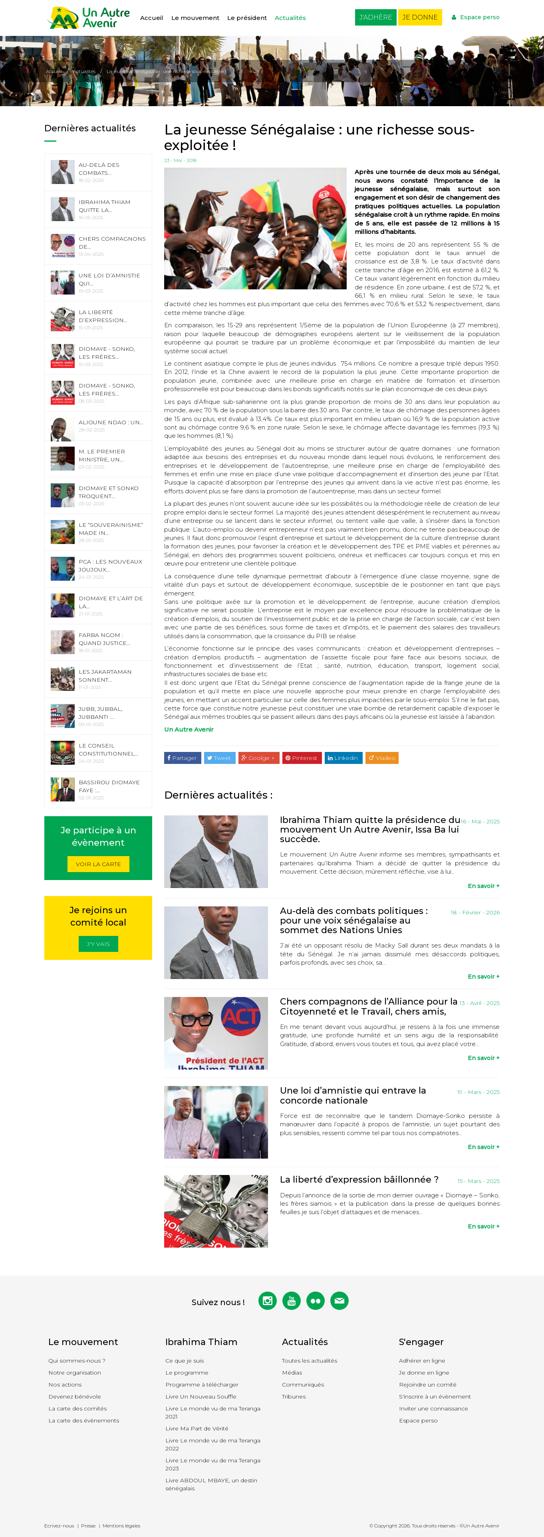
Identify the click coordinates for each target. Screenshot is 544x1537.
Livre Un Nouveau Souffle (200, 1396)
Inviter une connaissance (433, 1408)
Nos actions (64, 1384)
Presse (88, 1526)
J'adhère (375, 17)
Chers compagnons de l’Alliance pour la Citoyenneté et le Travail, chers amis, (369, 1006)
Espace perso (476, 17)
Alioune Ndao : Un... (111, 422)
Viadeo (382, 758)
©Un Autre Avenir (480, 1526)
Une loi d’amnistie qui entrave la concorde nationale (353, 1095)
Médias (292, 1372)
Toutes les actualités (309, 1360)
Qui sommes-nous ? (76, 1360)
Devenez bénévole (74, 1396)
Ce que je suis (184, 1360)
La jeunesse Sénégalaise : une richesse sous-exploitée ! (166, 71)
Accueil (151, 18)
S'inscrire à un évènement (435, 1396)
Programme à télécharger (201, 1384)
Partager (182, 758)
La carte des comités (77, 1408)
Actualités (290, 18)
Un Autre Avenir (189, 729)
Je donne (420, 17)
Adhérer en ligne (422, 1360)
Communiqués (303, 1384)
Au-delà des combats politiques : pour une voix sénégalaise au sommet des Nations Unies (354, 921)
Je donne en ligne (424, 1372)
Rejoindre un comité (428, 1384)
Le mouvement (195, 18)
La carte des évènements (83, 1420)
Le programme (186, 1372)
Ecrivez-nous (59, 1526)
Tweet (219, 758)
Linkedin (343, 758)
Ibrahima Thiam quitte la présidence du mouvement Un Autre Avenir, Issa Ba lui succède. (370, 830)
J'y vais (98, 944)
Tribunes (294, 1396)
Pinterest (302, 758)
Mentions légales (121, 1526)
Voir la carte (98, 864)
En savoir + (484, 886)
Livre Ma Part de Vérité (196, 1428)
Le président (247, 18)
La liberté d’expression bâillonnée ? (359, 1179)
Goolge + (259, 758)
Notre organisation (74, 1372)
